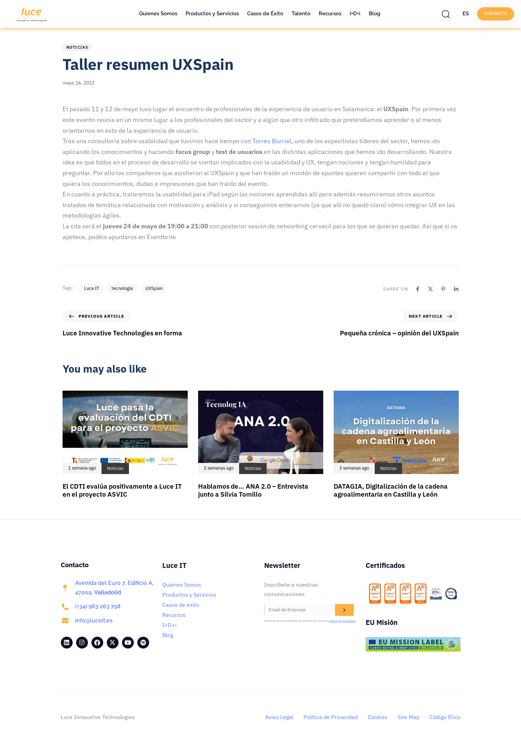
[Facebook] (417, 289)
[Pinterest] (443, 289)
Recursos (330, 13)
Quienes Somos (158, 13)
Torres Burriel (271, 141)
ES (466, 13)
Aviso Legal (279, 717)
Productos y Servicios (212, 13)
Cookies (378, 717)
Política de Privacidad (330, 717)
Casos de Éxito (265, 13)
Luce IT (91, 288)
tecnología (122, 288)
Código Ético (445, 717)
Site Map (409, 717)
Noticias (77, 47)
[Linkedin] (456, 289)
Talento (301, 13)
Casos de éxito (180, 604)
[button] (447, 14)
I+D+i (355, 13)
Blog (374, 13)
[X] (430, 289)
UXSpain (154, 288)
